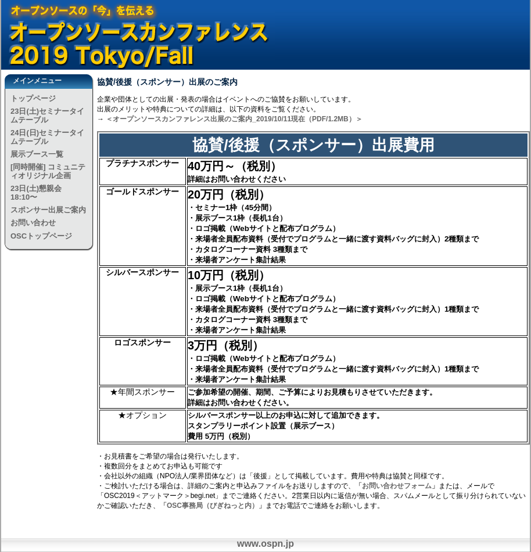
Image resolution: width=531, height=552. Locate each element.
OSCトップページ (41, 236)
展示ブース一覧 (36, 154)
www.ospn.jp (265, 544)
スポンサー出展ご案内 (48, 209)
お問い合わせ (33, 222)
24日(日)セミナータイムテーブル (47, 136)
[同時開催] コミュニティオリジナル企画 (47, 171)
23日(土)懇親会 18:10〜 (36, 192)
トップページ (33, 98)
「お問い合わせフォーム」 (397, 486)
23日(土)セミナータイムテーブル (47, 115)
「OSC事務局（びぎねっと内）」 (213, 506)
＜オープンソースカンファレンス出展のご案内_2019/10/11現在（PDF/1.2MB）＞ (234, 119)
